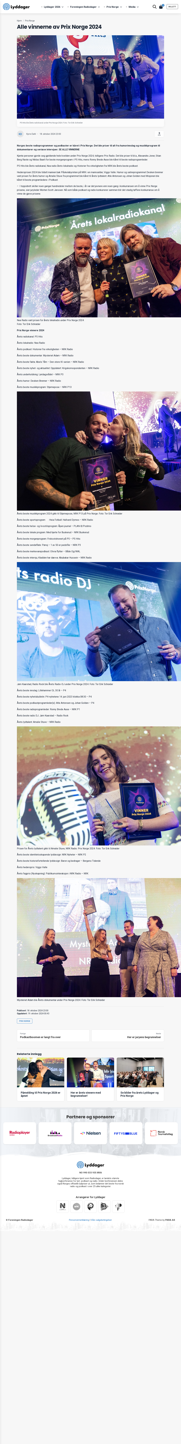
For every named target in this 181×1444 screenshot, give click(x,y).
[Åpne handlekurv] (161, 7)
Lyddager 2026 (52, 7)
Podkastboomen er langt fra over (40, 1037)
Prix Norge (113, 7)
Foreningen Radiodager (83, 7)
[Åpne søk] (154, 6)
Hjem (19, 20)
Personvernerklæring (79, 1220)
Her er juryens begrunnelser (144, 1037)
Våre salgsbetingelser (101, 1220)
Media (132, 7)
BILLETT (172, 7)
